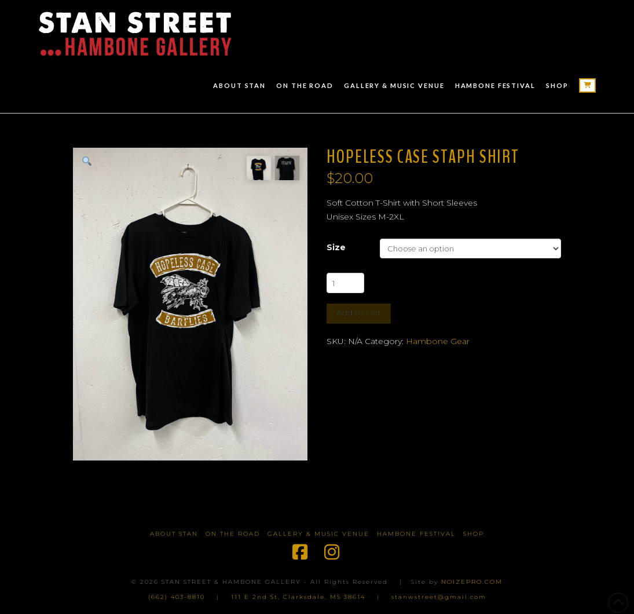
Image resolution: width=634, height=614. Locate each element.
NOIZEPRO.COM (472, 582)
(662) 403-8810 (176, 597)
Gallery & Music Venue (318, 534)
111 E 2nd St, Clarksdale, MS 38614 (298, 597)
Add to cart (358, 313)
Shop (473, 534)
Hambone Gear (438, 341)
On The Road (233, 534)
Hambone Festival (416, 534)
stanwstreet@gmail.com (438, 597)
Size (336, 247)
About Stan (174, 534)
